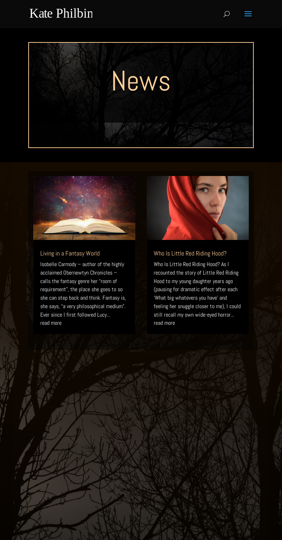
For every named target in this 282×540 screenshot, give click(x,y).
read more (50, 323)
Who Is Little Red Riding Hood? (190, 253)
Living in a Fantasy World (70, 253)
